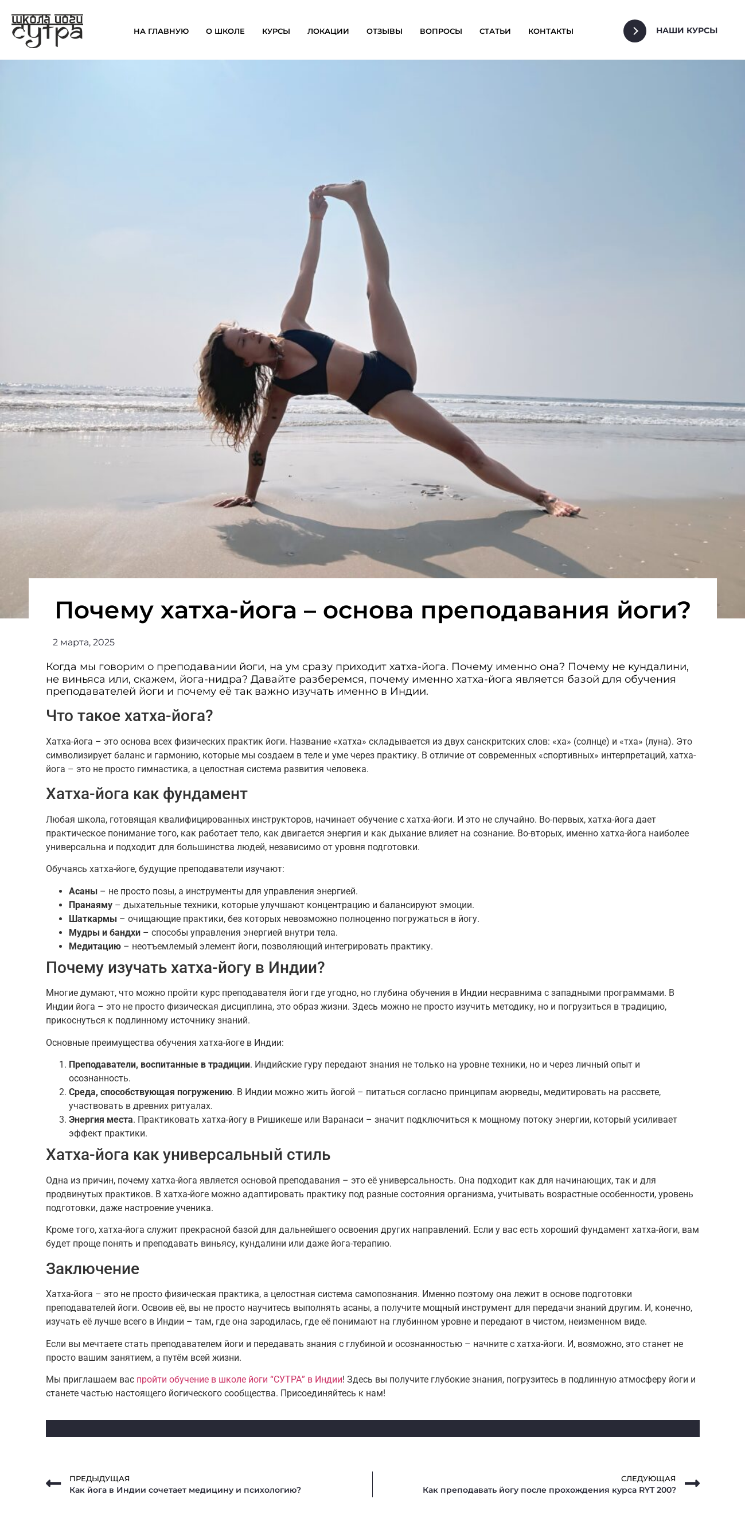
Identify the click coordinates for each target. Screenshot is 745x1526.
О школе (225, 31)
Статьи (495, 31)
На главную (161, 31)
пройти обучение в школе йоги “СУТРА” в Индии (239, 1379)
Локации (328, 31)
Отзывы (384, 31)
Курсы (276, 31)
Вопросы (441, 31)
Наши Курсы (686, 30)
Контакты (551, 31)
